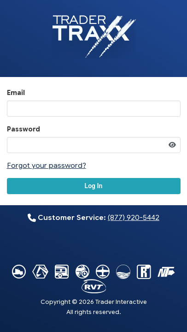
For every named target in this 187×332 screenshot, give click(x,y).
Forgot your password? (46, 165)
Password (23, 129)
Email (16, 93)
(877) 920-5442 (133, 217)
